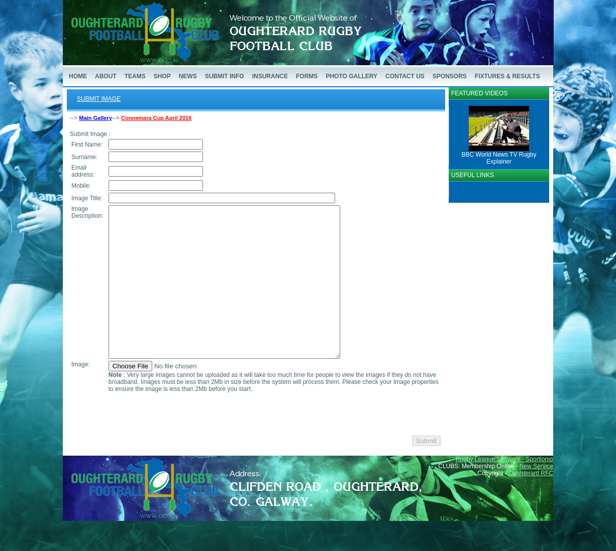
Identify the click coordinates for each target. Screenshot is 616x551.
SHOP (162, 76)
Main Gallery (95, 118)
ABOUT (106, 76)
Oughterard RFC (530, 503)
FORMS (307, 76)
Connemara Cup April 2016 (156, 118)
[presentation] (184, 444)
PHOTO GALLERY (351, 76)
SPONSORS (450, 76)
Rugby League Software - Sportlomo (504, 489)
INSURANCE (270, 76)
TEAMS (135, 76)
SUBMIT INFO (224, 76)
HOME (78, 76)
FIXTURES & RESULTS (507, 76)
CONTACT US (405, 76)
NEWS (188, 76)
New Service (536, 496)
